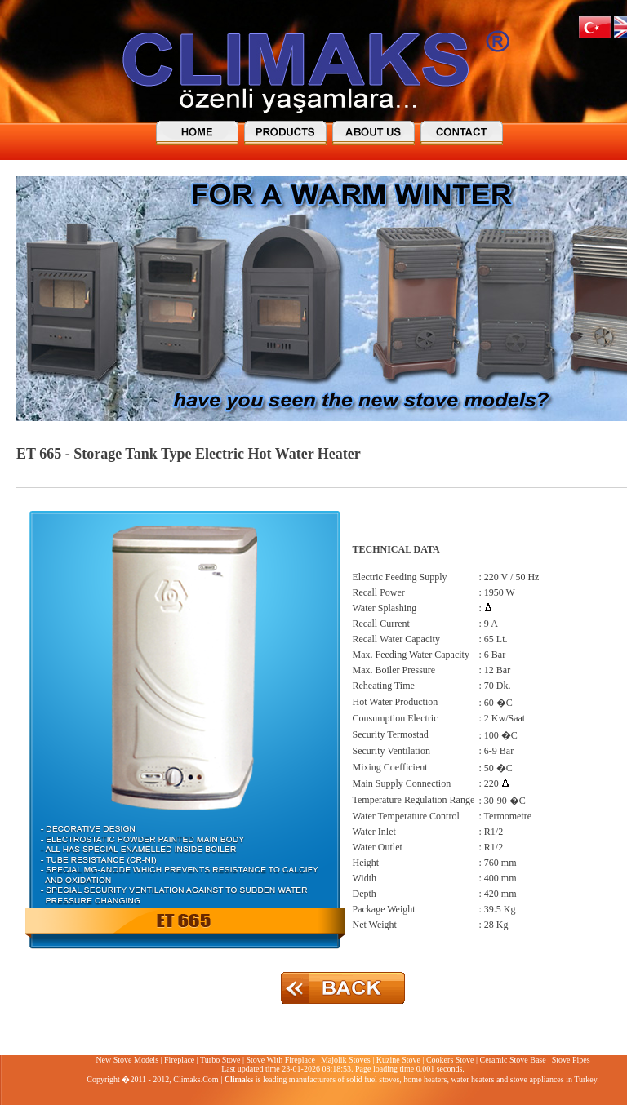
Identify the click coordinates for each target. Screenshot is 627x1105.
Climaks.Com (195, 1079)
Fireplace (179, 1059)
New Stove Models (127, 1059)
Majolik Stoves (346, 1059)
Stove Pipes (571, 1059)
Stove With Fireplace (280, 1059)
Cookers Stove (450, 1059)
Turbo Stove (220, 1059)
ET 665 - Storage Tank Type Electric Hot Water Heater (188, 454)
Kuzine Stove (398, 1059)
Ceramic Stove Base (513, 1059)
